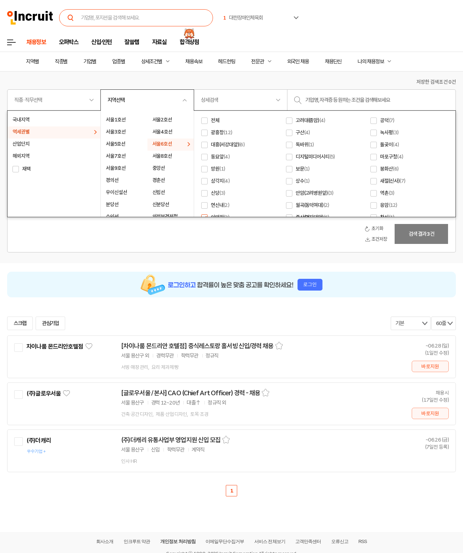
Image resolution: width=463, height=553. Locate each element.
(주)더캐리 (38, 440)
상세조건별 (151, 61)
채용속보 (193, 61)
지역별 (32, 61)
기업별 (89, 61)
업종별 (118, 61)
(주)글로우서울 (43, 393)
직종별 (61, 61)
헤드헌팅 (226, 61)
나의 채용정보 (371, 61)
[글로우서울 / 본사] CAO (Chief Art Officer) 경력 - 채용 (190, 393)
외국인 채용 (298, 61)
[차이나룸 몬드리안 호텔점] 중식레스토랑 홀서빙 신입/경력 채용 (197, 346)
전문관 (257, 61)
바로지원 (430, 366)
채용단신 (333, 61)
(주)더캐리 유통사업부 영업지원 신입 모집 (170, 440)
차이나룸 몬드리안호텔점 (54, 346)
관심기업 (50, 323)
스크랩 (20, 323)
